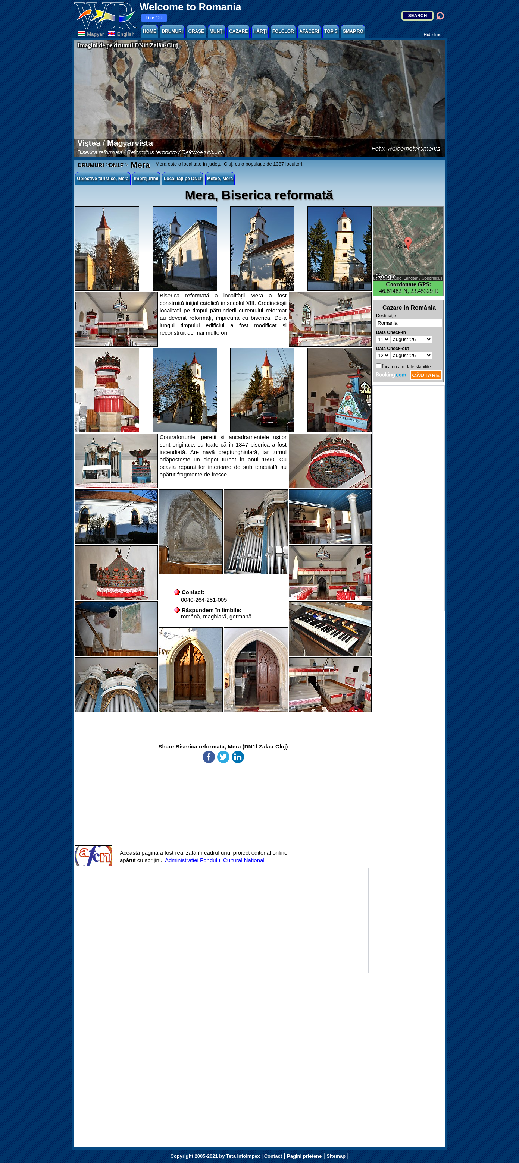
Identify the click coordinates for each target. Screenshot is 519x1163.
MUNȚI (217, 31)
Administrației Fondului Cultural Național (215, 860)
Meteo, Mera (220, 178)
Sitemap (336, 1156)
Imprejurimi (146, 178)
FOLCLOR (283, 31)
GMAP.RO (353, 31)
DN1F (116, 165)
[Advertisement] (408, 498)
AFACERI (309, 31)
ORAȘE (196, 31)
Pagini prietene (304, 1156)
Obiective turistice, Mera (103, 178)
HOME (149, 31)
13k (154, 18)
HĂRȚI (260, 31)
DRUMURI (172, 31)
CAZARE (238, 31)
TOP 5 (330, 31)
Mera (139, 165)
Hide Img (432, 34)
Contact (273, 1156)
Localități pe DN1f (182, 178)
